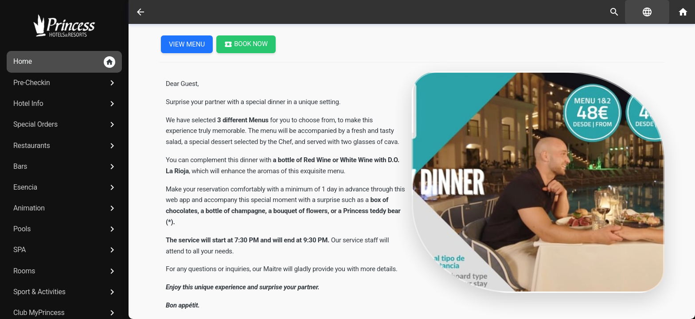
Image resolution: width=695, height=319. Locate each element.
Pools (65, 229)
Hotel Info (65, 103)
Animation (65, 208)
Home (64, 62)
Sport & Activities (65, 292)
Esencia (65, 187)
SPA (65, 250)
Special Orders (65, 124)
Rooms (65, 271)
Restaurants (65, 145)
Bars (65, 166)
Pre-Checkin (65, 83)
